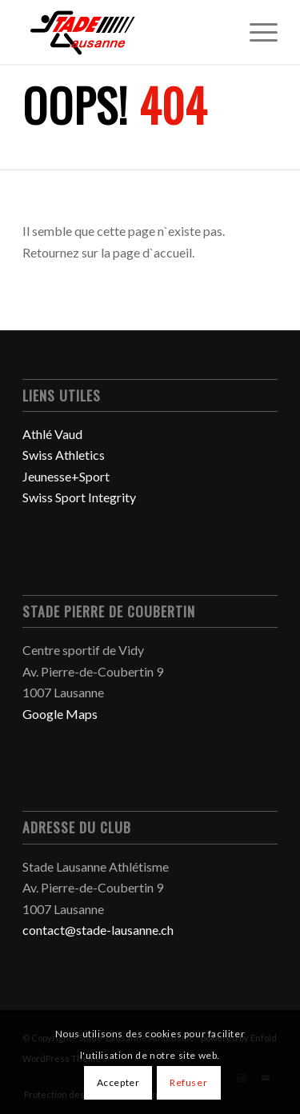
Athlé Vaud (52, 433)
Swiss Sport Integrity (79, 497)
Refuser (188, 1082)
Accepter (118, 1082)
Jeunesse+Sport (66, 476)
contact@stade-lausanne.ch (98, 929)
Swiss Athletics (63, 454)
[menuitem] (256, 32)
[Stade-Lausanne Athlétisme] (124, 32)
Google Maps (60, 713)
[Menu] (256, 32)
